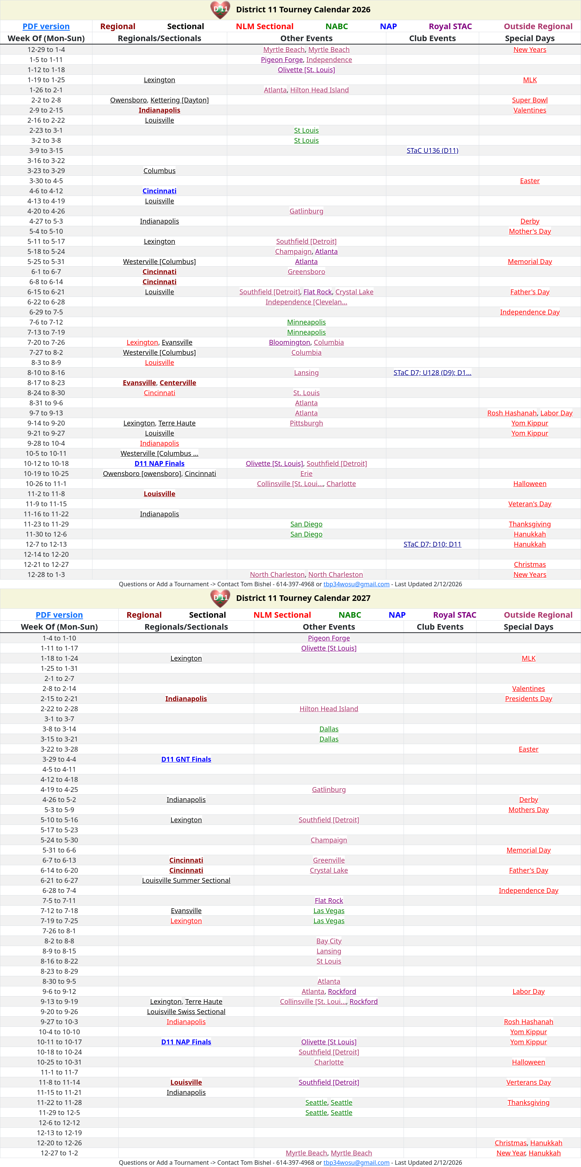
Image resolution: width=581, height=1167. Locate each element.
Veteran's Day (529, 503)
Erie (307, 473)
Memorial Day (530, 261)
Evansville (177, 342)
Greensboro (306, 271)
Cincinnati (160, 190)
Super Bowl (530, 99)
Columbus (159, 170)
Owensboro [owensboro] (142, 473)
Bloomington (289, 342)
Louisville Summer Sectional (186, 880)
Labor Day (556, 412)
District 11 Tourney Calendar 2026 (302, 9)
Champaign (293, 251)
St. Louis (306, 392)
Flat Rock (318, 291)
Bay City (328, 940)
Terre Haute (176, 422)
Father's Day (530, 291)
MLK (530, 79)
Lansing (306, 372)
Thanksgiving (530, 523)
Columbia (329, 342)
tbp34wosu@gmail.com (356, 584)
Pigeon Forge (282, 59)
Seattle (316, 1102)
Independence (329, 59)
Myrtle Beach (284, 49)
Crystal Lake (354, 291)
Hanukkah (530, 533)
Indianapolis (159, 109)
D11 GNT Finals (186, 759)
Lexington (159, 79)
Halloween (530, 483)
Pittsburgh (306, 422)
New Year (510, 1152)
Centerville (178, 382)
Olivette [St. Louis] (306, 69)
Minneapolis (306, 321)
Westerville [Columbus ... (159, 453)
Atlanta (275, 89)
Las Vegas (328, 910)
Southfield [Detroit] (306, 241)
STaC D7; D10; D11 (433, 544)
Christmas (530, 564)
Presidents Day (528, 698)
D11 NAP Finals (159, 463)
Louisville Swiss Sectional (186, 1011)
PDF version (46, 26)
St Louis (306, 130)
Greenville (329, 860)
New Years (530, 49)
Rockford (342, 991)
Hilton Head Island (319, 89)
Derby (529, 220)
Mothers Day (528, 809)
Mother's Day (530, 231)
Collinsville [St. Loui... (290, 483)
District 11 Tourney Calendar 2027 (302, 597)
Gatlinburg (306, 210)
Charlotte (341, 483)
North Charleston (277, 574)
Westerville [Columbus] (159, 261)
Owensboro (128, 99)
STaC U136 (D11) (433, 150)
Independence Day (530, 311)
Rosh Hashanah (512, 412)
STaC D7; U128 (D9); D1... (433, 372)
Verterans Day (529, 1082)
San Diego (306, 523)
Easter (530, 180)
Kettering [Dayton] (179, 99)
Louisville (159, 120)
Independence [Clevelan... (306, 301)
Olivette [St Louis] (329, 648)
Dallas (328, 728)
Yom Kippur (530, 422)
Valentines (530, 109)
